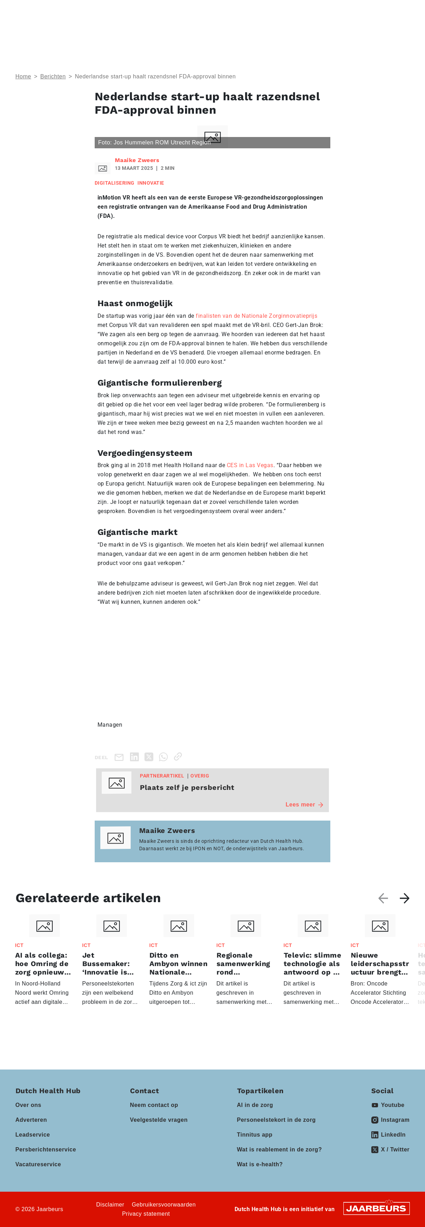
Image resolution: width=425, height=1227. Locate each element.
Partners (220, 32)
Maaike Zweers (137, 160)
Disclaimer (110, 1205)
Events (177, 32)
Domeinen (131, 32)
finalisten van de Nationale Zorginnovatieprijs (256, 315)
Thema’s (83, 32)
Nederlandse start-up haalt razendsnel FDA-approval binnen (155, 76)
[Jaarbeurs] (376, 1208)
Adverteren (31, 1120)
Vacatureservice (38, 1164)
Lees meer (305, 805)
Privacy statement (146, 1214)
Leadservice (33, 1135)
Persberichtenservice (46, 1149)
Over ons (28, 1105)
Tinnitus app (255, 1135)
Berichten (53, 76)
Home (23, 76)
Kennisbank (269, 32)
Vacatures (314, 32)
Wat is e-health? (260, 1164)
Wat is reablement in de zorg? (279, 1149)
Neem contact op (154, 1105)
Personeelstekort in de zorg (276, 1120)
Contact (313, 10)
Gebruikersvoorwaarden (164, 1205)
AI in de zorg (255, 1105)
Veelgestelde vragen (159, 1120)
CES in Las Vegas (250, 465)
